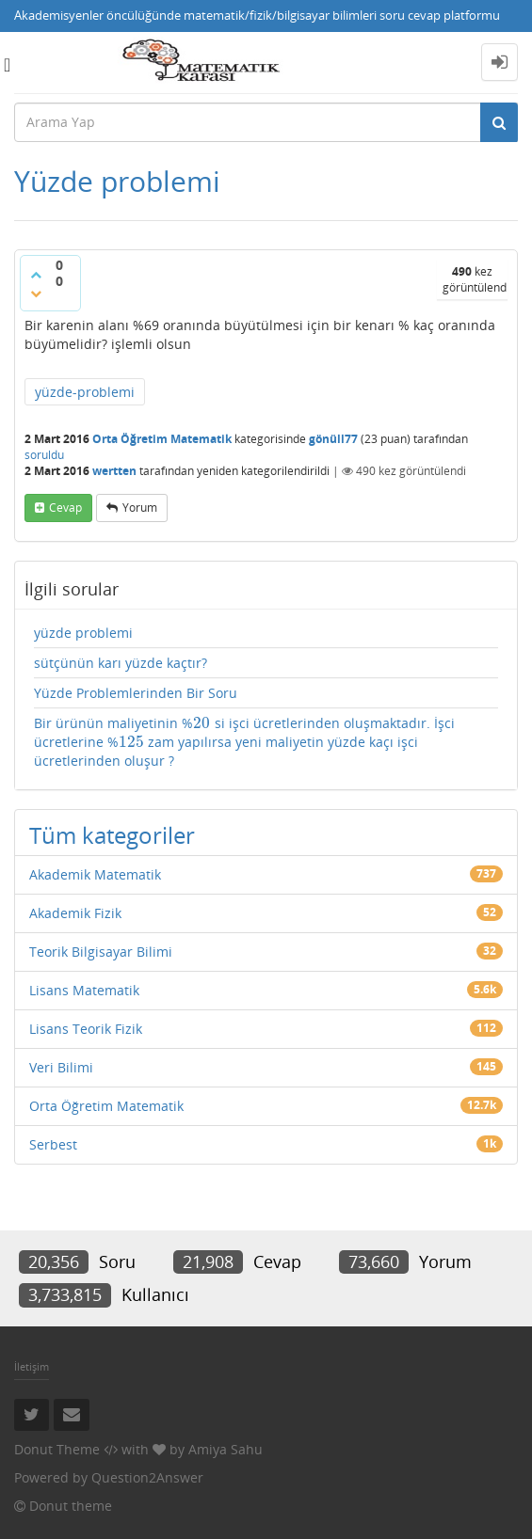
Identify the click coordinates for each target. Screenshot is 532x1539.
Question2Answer (147, 1477)
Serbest (53, 1144)
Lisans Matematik (84, 990)
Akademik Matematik (95, 874)
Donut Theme (57, 1449)
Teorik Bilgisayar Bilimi (100, 951)
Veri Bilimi (61, 1067)
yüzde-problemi (85, 392)
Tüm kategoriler (112, 834)
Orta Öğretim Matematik (162, 439)
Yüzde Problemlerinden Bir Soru (135, 693)
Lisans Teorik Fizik (85, 1029)
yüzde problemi (83, 633)
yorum (139, 508)
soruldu (44, 455)
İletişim (31, 1366)
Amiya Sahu (225, 1449)
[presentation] (202, 723)
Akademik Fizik (75, 913)
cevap (65, 508)
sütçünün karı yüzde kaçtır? (120, 663)
